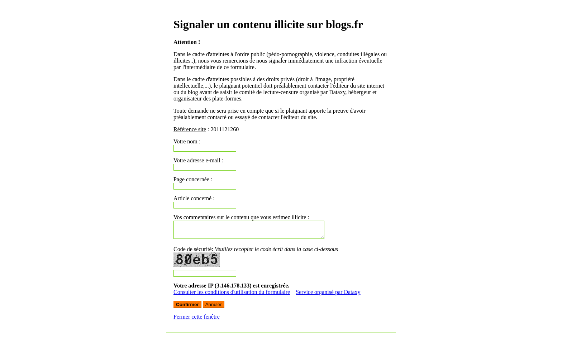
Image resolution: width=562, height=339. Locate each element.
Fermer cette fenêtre (196, 320)
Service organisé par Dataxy (328, 295)
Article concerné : (194, 198)
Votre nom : (186, 141)
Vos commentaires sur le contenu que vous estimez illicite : (241, 217)
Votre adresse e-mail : (198, 160)
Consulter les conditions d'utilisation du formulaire (231, 295)
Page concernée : (192, 179)
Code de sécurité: (255, 252)
